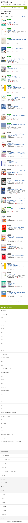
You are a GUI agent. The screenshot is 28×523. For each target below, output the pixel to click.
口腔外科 (2, 336)
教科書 (2, 427)
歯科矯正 (2, 343)
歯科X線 (2, 350)
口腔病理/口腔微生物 (5, 390)
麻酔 (2, 339)
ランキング (11, 4)
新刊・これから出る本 (18, 4)
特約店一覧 (4, 463)
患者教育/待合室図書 (5, 357)
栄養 (2, 408)
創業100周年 (4, 514)
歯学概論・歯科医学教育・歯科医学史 (8, 412)
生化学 (2, 401)
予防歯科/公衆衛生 (4, 354)
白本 (2, 430)
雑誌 (24, 4)
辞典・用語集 (3, 423)
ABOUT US (4, 510)
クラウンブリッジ (4, 314)
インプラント (3, 321)
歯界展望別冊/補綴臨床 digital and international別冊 (11, 441)
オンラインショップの (9, 471)
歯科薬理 (2, 398)
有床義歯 (2, 317)
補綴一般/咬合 (3, 310)
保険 (2, 419)
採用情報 (3, 502)
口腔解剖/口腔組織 (4, 387)
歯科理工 (2, 383)
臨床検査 (2, 379)
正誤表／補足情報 (5, 455)
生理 (2, 394)
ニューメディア (4, 438)
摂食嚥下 (2, 361)
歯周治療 (2, 328)
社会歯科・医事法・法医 (6, 368)
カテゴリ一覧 (5, 4)
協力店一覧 (4, 467)
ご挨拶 (3, 498)
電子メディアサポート (6, 459)
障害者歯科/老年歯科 (5, 372)
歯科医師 (6, 11)
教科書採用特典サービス (6, 475)
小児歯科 (2, 346)
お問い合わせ (4, 506)
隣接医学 (2, 376)
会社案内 (3, 494)
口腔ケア (2, 365)
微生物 (2, 405)
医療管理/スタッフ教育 (5, 416)
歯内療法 (2, 332)
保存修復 (2, 325)
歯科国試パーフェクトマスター (7, 434)
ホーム (2, 11)
